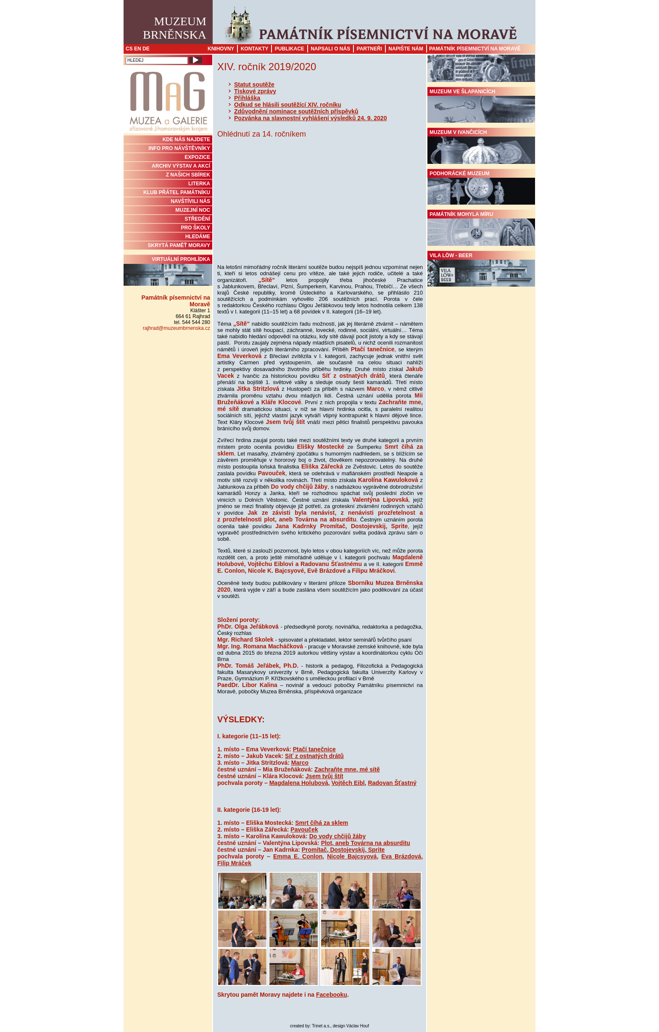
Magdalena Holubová (298, 782)
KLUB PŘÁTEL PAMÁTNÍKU (176, 192)
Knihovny (221, 49)
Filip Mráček (234, 863)
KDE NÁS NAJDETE (186, 139)
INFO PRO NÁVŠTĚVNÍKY (179, 148)
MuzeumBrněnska (174, 28)
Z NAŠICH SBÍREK (188, 175)
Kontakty (255, 49)
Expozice (197, 157)
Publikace (289, 49)
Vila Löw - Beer (481, 270)
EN (137, 49)
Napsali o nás (330, 49)
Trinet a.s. (321, 1026)
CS (129, 49)
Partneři (369, 49)
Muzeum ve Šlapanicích (481, 106)
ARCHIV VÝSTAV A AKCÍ (181, 166)
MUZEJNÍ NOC (192, 210)
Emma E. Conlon (297, 856)
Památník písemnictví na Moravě (475, 49)
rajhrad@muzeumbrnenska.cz (176, 328)
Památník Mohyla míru (481, 228)
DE (146, 49)
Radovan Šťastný (392, 782)
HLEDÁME (197, 237)
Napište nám (405, 49)
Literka (199, 184)
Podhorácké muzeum (481, 188)
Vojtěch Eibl (348, 782)
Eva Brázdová (401, 856)
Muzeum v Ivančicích (481, 146)
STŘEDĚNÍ (197, 219)
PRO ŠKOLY (195, 228)
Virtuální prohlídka (168, 271)
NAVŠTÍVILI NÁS (190, 201)
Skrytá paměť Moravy (179, 245)
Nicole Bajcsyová (352, 856)
